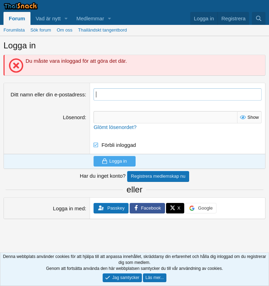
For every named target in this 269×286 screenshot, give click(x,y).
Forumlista (14, 30)
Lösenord (74, 117)
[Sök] (258, 18)
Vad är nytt (48, 18)
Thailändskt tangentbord (102, 30)
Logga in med (69, 208)
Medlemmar (90, 18)
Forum (17, 18)
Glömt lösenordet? (115, 127)
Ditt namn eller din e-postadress (48, 94)
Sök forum (40, 30)
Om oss (65, 30)
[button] (66, 18)
